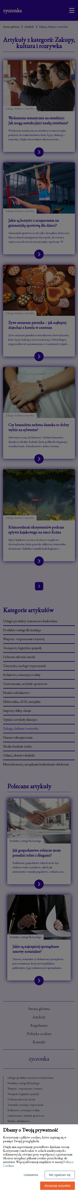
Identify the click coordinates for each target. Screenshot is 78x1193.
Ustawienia (31, 1175)
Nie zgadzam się (60, 1175)
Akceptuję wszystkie (58, 1185)
